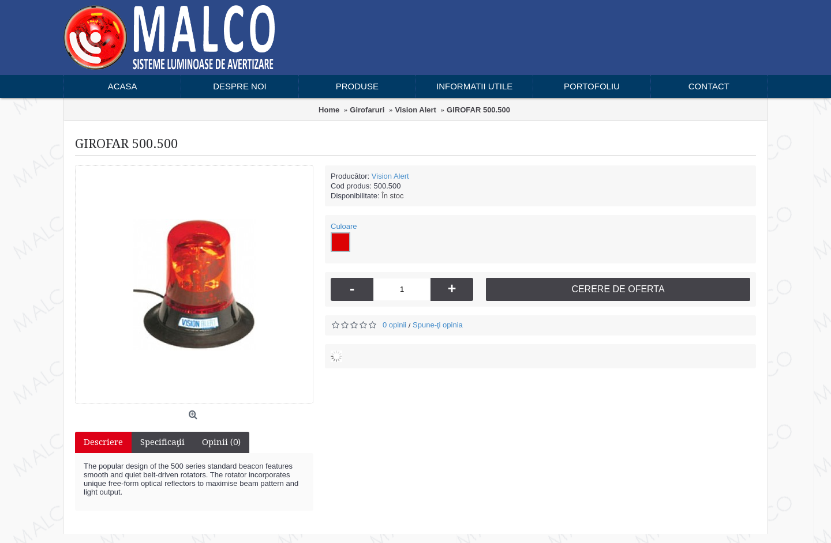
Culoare (344, 226)
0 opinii (394, 324)
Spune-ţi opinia (438, 324)
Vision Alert (390, 176)
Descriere (103, 442)
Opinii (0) (221, 442)
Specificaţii (162, 442)
